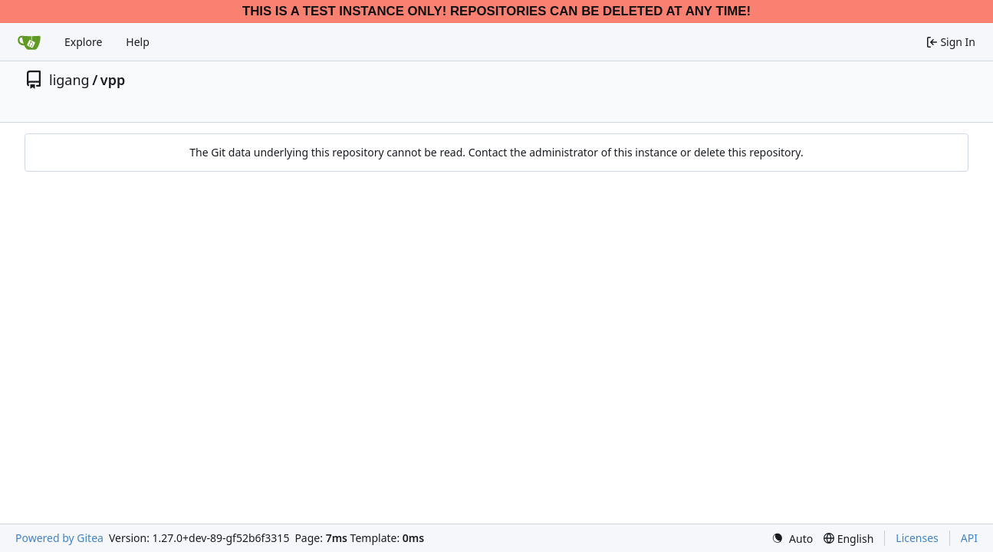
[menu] (792, 538)
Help (138, 41)
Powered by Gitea (59, 538)
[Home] (29, 42)
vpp (112, 79)
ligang (69, 79)
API (969, 538)
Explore (83, 41)
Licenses (917, 538)
